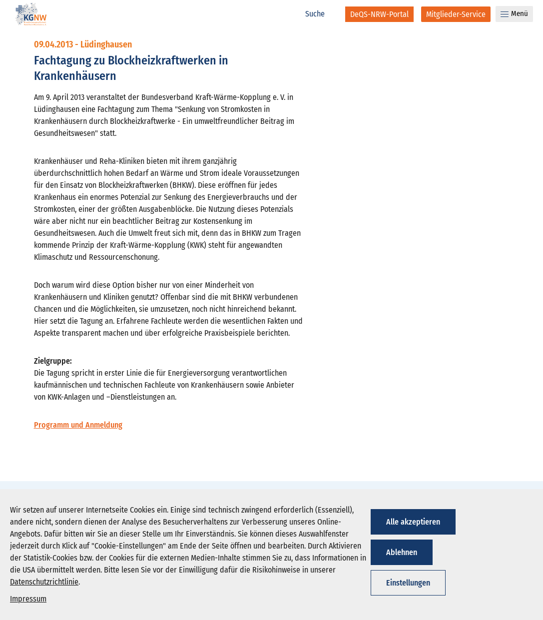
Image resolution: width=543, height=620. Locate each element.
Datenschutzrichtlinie (44, 582)
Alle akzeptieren (413, 522)
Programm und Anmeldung (78, 425)
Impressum (28, 599)
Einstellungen (408, 583)
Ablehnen (401, 552)
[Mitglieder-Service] (456, 14)
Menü (514, 13)
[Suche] (320, 14)
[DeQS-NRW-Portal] (379, 14)
